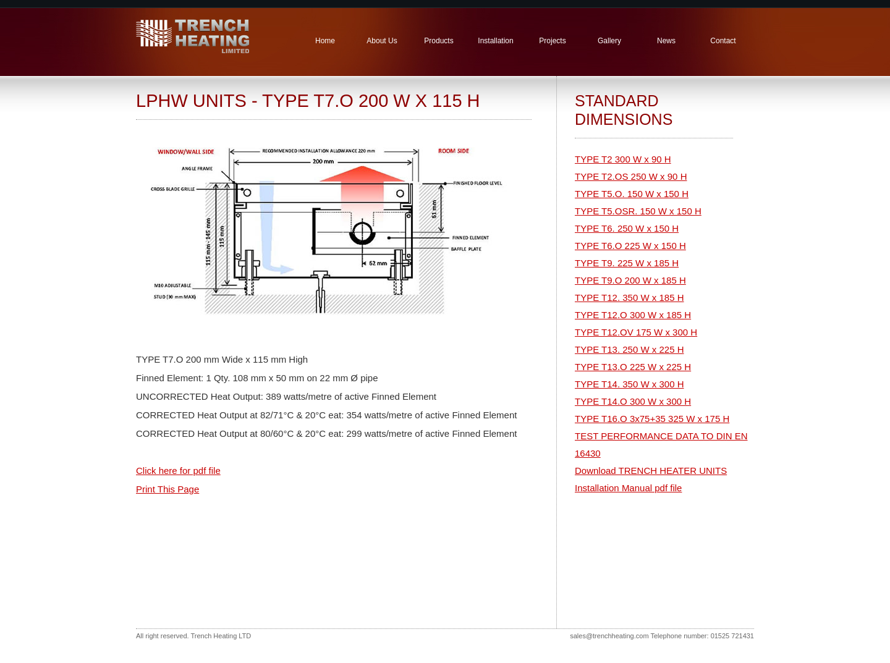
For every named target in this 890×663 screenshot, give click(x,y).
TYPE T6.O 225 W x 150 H (630, 245)
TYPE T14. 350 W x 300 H (629, 384)
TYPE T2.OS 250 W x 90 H (631, 176)
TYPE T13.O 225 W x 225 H (633, 366)
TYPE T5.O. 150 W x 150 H (632, 193)
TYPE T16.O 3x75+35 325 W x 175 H (652, 418)
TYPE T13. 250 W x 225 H (629, 349)
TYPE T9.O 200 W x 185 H (630, 280)
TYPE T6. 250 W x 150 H (627, 228)
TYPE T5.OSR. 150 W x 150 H (638, 211)
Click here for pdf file (178, 470)
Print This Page (167, 489)
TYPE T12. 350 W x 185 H (629, 297)
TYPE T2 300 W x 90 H (623, 159)
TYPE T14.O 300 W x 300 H (633, 401)
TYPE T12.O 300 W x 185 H (633, 315)
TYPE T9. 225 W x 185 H (627, 263)
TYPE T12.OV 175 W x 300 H (636, 332)
